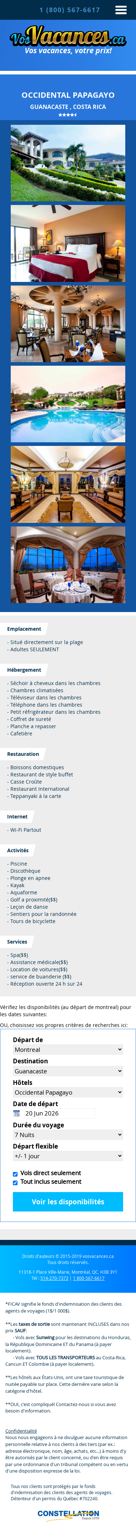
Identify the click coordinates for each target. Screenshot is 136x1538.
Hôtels (22, 1082)
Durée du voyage (38, 1125)
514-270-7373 (54, 1278)
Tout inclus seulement (49, 1181)
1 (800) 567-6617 (69, 9)
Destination (30, 1061)
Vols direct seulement (49, 1173)
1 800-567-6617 (89, 1278)
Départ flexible (35, 1146)
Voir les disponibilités (68, 1201)
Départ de (28, 1040)
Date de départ (35, 1104)
